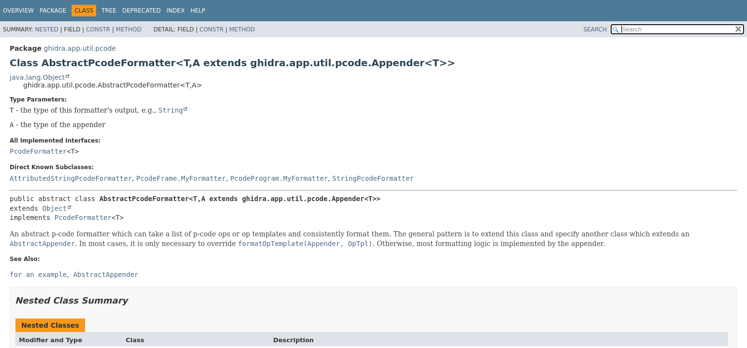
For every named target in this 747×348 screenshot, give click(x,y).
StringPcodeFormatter (373, 178)
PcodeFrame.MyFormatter (181, 178)
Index (175, 10)
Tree (109, 10)
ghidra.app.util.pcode (80, 48)
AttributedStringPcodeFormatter (71, 178)
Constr (98, 29)
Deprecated (141, 10)
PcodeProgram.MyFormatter (279, 178)
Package (53, 10)
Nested (46, 29)
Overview (18, 10)
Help (197, 10)
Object (54, 208)
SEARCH (595, 29)
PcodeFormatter (38, 151)
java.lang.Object (37, 77)
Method (129, 29)
